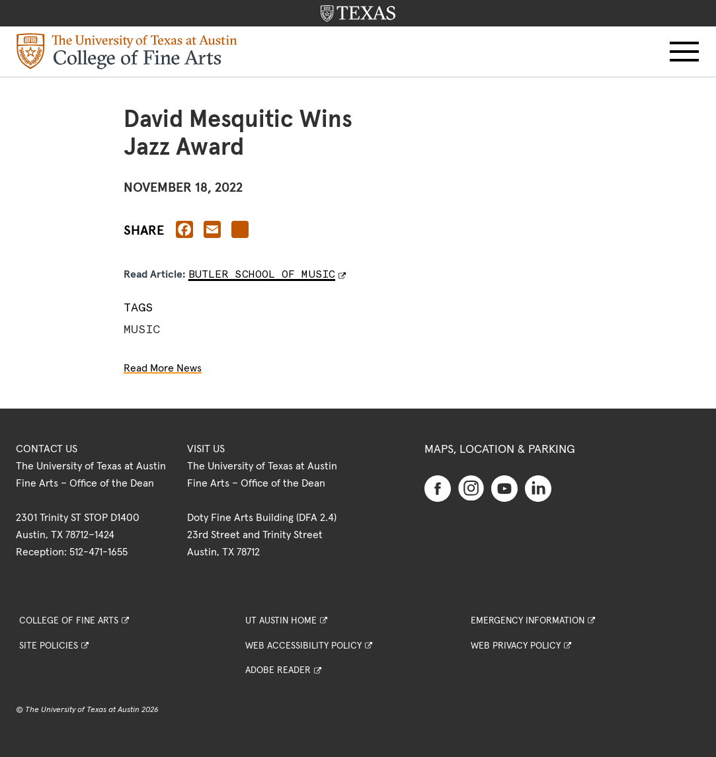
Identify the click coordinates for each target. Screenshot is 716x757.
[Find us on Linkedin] (538, 488)
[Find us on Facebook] (437, 488)
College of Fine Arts (68, 620)
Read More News (163, 368)
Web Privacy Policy (516, 646)
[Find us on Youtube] (504, 488)
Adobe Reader (278, 670)
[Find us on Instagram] (471, 487)
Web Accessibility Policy (303, 646)
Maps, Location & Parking (499, 450)
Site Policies (48, 646)
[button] (684, 51)
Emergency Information (527, 620)
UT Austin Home (281, 620)
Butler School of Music (261, 274)
